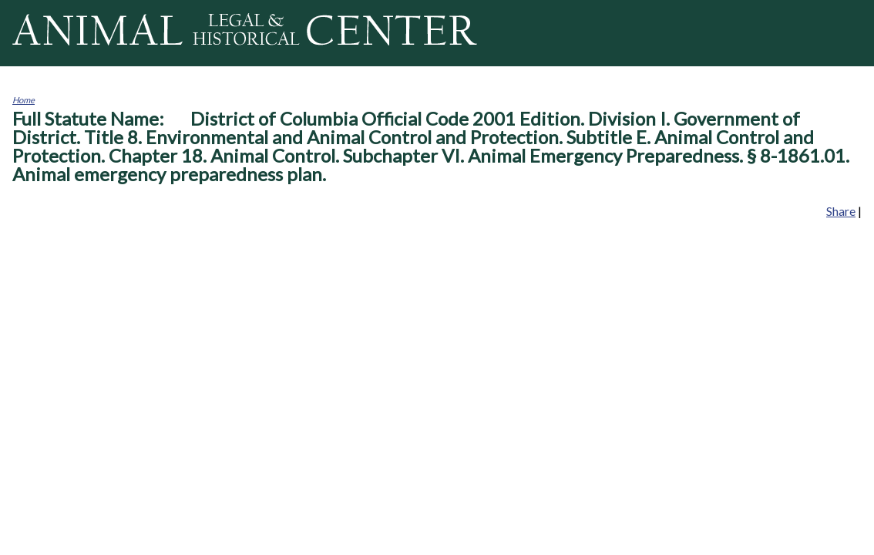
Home (23, 100)
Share (841, 211)
